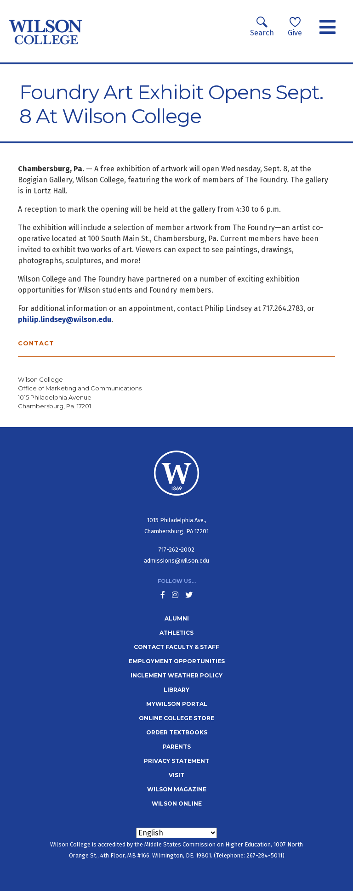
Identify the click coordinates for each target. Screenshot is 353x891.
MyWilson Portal (176, 703)
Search (262, 27)
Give (295, 27)
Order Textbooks (176, 732)
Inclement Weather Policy (176, 675)
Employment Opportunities (177, 661)
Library (176, 689)
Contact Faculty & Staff (176, 646)
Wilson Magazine (176, 789)
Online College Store (176, 718)
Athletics (176, 632)
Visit (176, 775)
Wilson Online (177, 803)
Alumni (177, 618)
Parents (177, 746)
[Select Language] (176, 833)
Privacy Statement (176, 760)
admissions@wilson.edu (176, 560)
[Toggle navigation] (327, 27)
